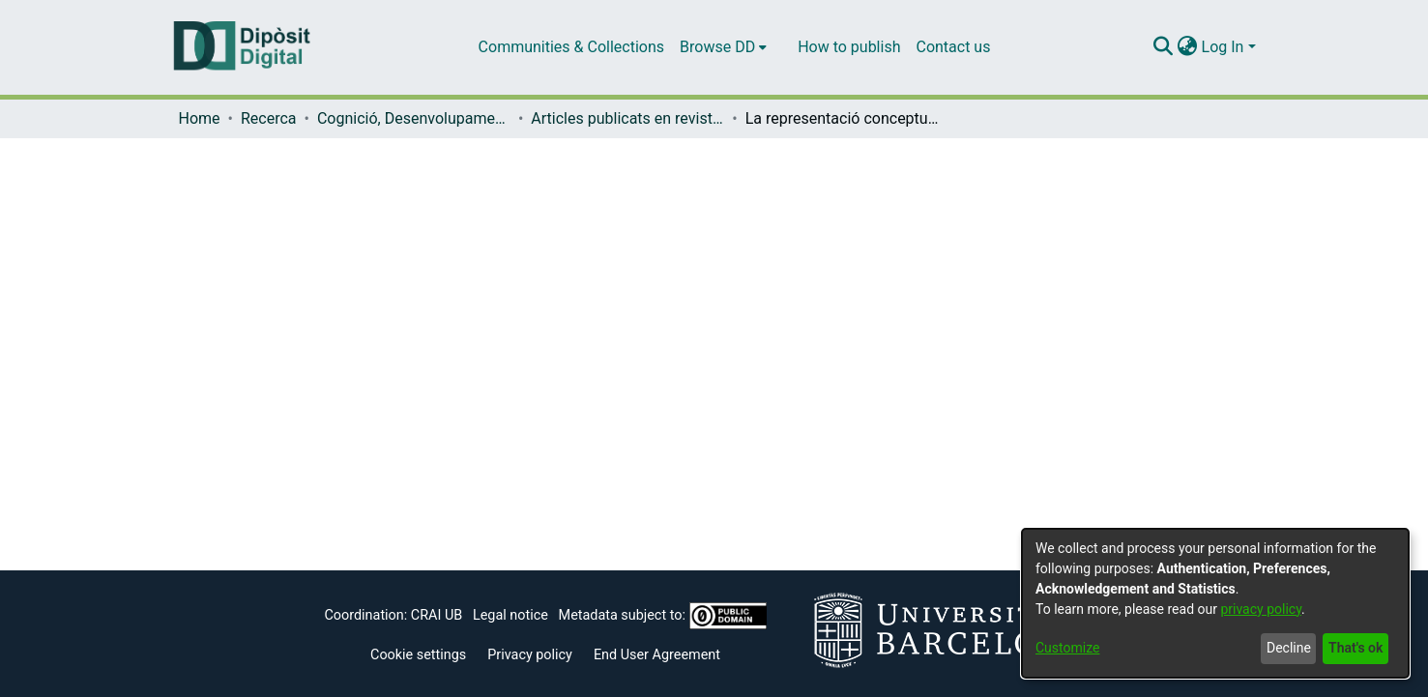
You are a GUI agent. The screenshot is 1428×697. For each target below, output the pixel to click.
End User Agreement (657, 655)
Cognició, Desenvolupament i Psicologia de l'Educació (413, 118)
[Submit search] (1163, 47)
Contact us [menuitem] (953, 47)
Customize (1067, 647)
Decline (1289, 647)
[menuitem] (723, 47)
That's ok (1355, 647)
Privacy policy (529, 655)
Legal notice (510, 615)
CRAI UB (436, 615)
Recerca (269, 118)
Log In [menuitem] (1223, 47)
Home (199, 118)
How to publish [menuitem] (849, 47)
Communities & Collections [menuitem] (571, 47)
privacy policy (1260, 609)
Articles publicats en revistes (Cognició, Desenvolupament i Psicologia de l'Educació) (627, 118)
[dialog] (1215, 603)
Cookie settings (418, 655)
